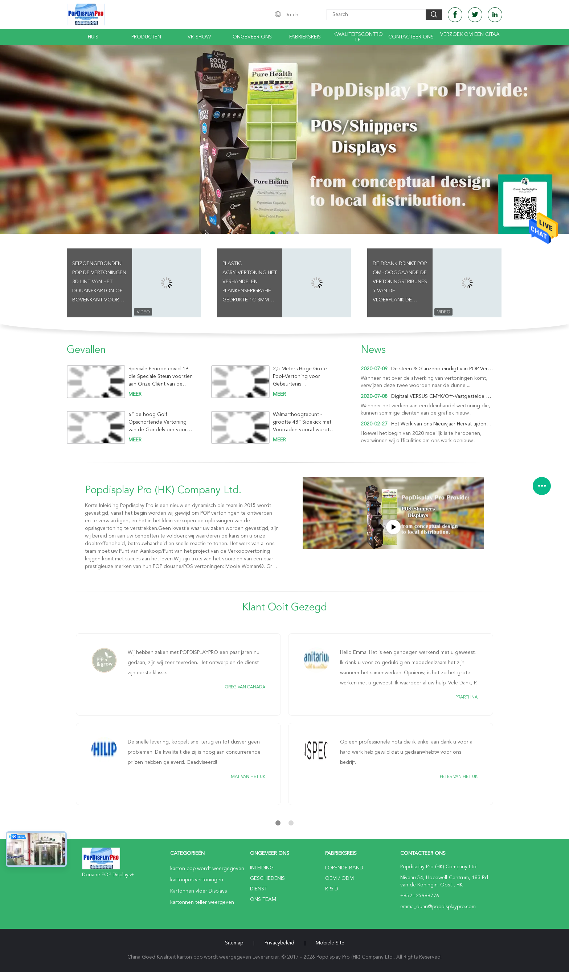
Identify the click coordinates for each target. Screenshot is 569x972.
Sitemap (234, 943)
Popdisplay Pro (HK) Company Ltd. (163, 491)
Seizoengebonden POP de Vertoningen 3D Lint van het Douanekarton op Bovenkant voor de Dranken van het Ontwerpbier (99, 283)
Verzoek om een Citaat (470, 37)
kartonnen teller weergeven (202, 902)
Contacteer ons (411, 37)
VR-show (199, 37)
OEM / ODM (339, 878)
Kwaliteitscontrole (358, 37)
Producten (146, 37)
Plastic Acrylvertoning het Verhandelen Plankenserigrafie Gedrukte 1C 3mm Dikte (249, 283)
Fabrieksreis (305, 37)
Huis (93, 37)
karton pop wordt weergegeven (207, 868)
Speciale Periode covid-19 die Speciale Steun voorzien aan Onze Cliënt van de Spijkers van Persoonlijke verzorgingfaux (160, 376)
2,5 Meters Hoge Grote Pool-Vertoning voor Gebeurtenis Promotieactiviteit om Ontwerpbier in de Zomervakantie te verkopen (304, 376)
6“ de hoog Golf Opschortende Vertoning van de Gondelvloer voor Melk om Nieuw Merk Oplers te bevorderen (160, 422)
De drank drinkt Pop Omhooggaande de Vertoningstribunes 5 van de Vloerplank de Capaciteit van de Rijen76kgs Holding (400, 283)
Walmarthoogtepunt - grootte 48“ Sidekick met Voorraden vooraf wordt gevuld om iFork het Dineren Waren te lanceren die (306, 422)
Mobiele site (330, 943)
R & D (331, 888)
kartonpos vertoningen (196, 879)
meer (135, 394)
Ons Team (263, 899)
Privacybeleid (279, 943)
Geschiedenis (267, 878)
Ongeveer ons (252, 37)
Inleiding (262, 867)
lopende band (344, 867)
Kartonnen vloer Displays (198, 891)
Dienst (258, 888)
